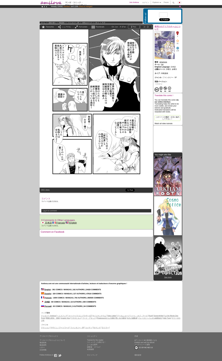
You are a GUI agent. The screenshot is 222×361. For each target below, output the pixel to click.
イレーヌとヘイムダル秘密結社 (150, 318)
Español (46, 294)
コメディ (88, 328)
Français (59, 223)
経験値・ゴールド (94, 347)
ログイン (145, 3)
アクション (45, 328)
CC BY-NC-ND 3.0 (144, 348)
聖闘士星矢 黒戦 (53, 318)
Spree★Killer (159, 316)
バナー (42, 347)
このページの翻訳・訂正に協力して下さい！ (167, 118)
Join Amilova (134, 2)
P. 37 (103, 22)
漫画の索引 (52, 22)
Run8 (151, 316)
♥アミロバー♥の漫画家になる (146, 340)
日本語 (46, 223)
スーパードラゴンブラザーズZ (79, 316)
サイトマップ (92, 355)
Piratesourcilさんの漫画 (106, 318)
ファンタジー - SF (73, 22)
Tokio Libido (111, 316)
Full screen (83, 27)
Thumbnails (100, 27)
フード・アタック (89, 318)
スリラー (105, 328)
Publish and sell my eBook (144, 342)
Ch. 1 (97, 22)
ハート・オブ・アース (139, 316)
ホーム (43, 22)
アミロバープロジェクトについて (52, 340)
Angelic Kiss (65, 318)
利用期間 (90, 349)
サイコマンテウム (99, 316)
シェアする (66, 27)
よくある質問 (92, 345)
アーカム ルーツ (123, 316)
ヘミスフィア (62, 316)
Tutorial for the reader (95, 340)
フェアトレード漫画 (142, 345)
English (71, 223)
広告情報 (43, 350)
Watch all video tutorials (163, 124)
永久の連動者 (132, 318)
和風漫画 (61, 22)
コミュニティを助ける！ (96, 342)
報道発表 (43, 343)
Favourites (50, 27)
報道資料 (43, 345)
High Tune (167, 318)
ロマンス (97, 328)
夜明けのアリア (87, 22)
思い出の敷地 (121, 318)
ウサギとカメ (76, 318)
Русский (46, 306)
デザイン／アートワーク (60, 328)
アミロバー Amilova (48, 316)
